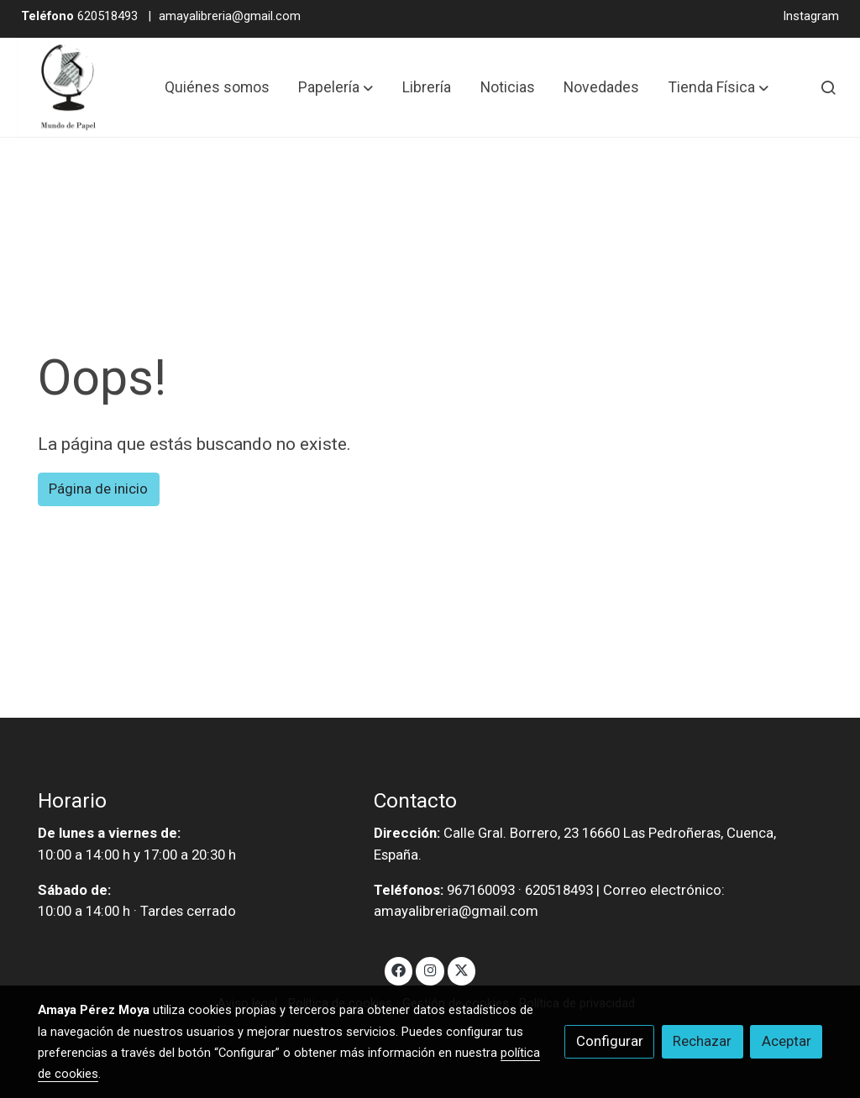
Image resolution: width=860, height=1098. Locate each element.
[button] (335, 87)
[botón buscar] (828, 87)
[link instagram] (430, 969)
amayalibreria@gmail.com (230, 16)
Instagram (811, 16)
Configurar (609, 1041)
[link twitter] (462, 969)
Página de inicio (98, 488)
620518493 (79, 16)
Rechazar (702, 1041)
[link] (68, 87)
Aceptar (786, 1041)
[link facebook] (399, 969)
